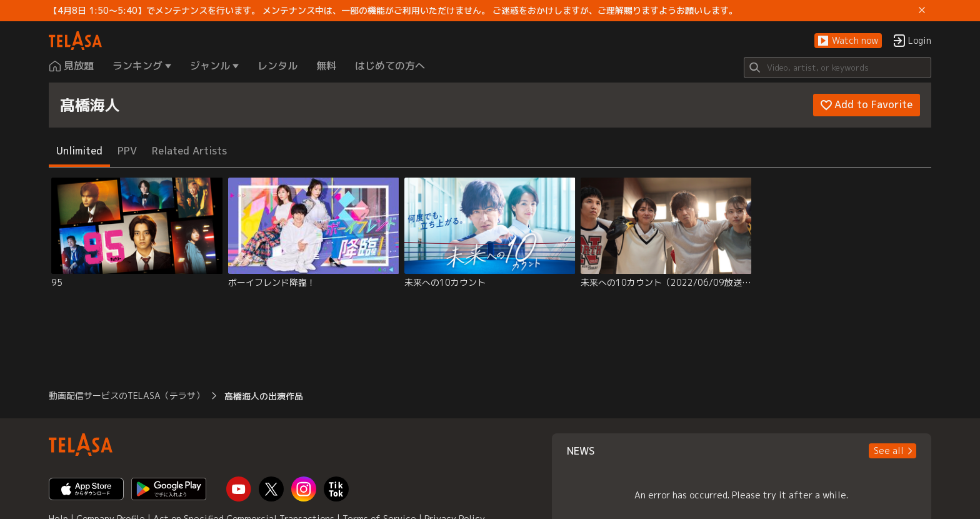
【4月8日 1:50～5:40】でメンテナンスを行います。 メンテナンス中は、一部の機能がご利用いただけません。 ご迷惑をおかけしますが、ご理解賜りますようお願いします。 (393, 10)
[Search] (837, 67)
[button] (848, 41)
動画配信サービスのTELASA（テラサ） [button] (126, 395)
